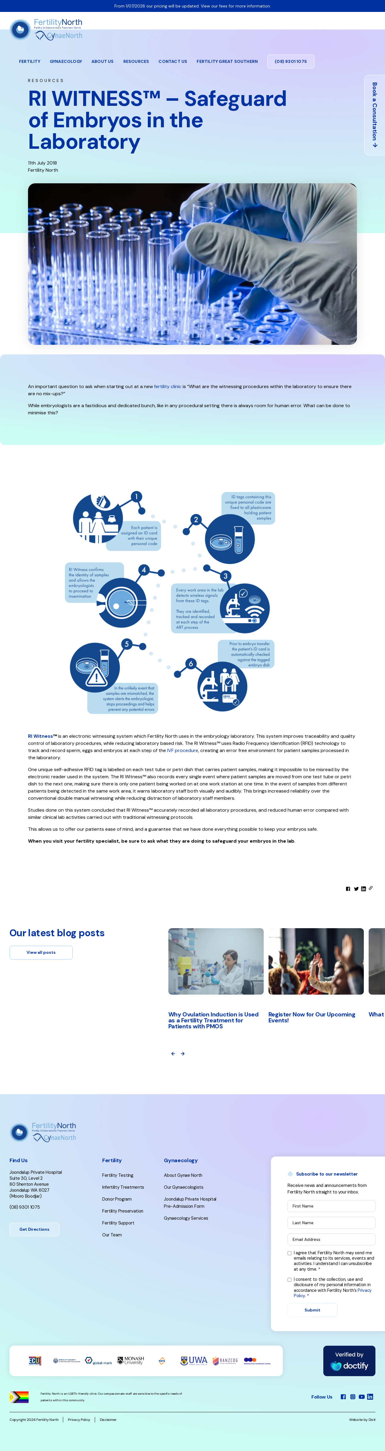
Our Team (112, 1235)
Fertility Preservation (122, 1211)
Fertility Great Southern (227, 61)
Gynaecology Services (186, 1218)
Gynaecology (66, 61)
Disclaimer (108, 1419)
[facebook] (348, 888)
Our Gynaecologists (183, 1187)
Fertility (29, 61)
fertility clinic (167, 386)
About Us (102, 61)
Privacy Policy (79, 1419)
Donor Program (117, 1199)
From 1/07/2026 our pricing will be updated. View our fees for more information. (192, 6)
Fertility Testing (117, 1175)
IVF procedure (182, 750)
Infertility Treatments (123, 1187)
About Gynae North (183, 1175)
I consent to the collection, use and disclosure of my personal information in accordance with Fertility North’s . (333, 1287)
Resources (136, 61)
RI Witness (40, 736)
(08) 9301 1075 (291, 61)
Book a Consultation (375, 115)
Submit (312, 1310)
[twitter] (356, 888)
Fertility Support (118, 1223)
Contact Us (173, 61)
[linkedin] (363, 888)
